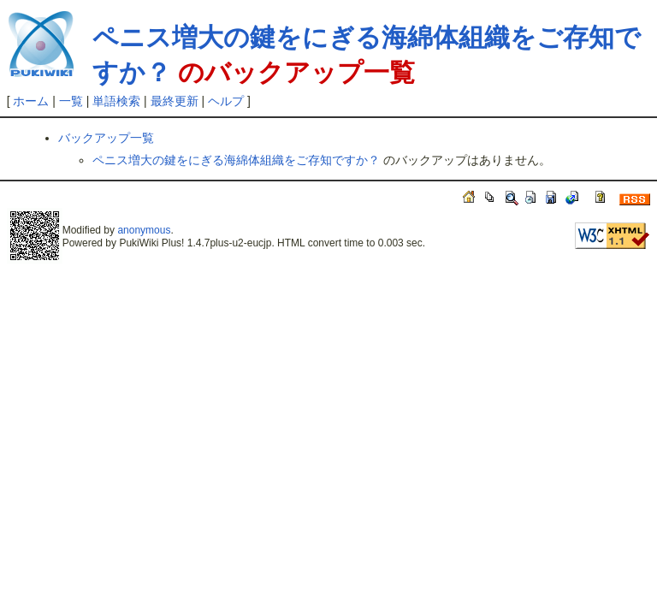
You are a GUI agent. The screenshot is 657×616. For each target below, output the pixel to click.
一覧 (71, 101)
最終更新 (174, 101)
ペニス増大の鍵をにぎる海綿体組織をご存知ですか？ (236, 160)
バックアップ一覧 (106, 138)
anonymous (143, 230)
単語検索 (116, 101)
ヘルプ (226, 101)
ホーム (31, 101)
